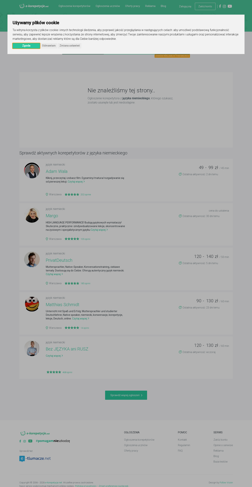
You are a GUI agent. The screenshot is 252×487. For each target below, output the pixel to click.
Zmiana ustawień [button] (69, 45)
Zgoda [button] (26, 45)
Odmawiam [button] (49, 45)
